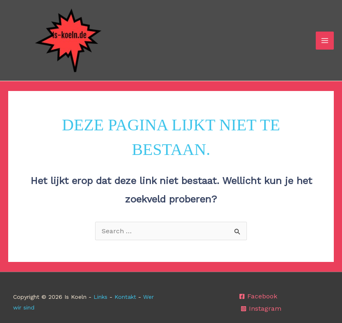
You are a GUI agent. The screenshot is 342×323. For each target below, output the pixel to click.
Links (100, 296)
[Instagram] (261, 308)
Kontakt (125, 296)
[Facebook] (258, 296)
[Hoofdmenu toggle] (325, 41)
